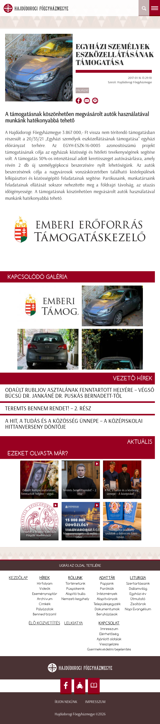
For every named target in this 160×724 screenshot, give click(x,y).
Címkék (45, 604)
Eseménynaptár (44, 594)
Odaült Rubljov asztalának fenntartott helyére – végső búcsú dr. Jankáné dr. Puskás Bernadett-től (79, 392)
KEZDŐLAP (18, 577)
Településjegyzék (107, 604)
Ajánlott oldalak (109, 639)
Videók (44, 588)
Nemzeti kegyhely (75, 599)
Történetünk (75, 583)
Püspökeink (75, 588)
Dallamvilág (138, 588)
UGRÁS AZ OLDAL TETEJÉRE (80, 565)
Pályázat (82, 90)
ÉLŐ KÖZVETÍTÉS (44, 623)
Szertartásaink (138, 583)
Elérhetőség (109, 634)
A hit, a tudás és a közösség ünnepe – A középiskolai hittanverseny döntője (74, 423)
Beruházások (107, 614)
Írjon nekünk (66, 702)
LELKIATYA (73, 623)
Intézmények (107, 594)
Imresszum (109, 629)
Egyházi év (138, 594)
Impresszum (95, 702)
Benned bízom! (44, 614)
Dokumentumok (107, 609)
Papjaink (107, 583)
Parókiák (107, 588)
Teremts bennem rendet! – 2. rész (48, 408)
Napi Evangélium (138, 609)
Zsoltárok (138, 604)
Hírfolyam (44, 583)
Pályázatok (44, 609)
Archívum (44, 599)
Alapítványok (107, 599)
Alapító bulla (75, 594)
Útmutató (138, 599)
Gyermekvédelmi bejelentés (109, 649)
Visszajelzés (109, 644)
